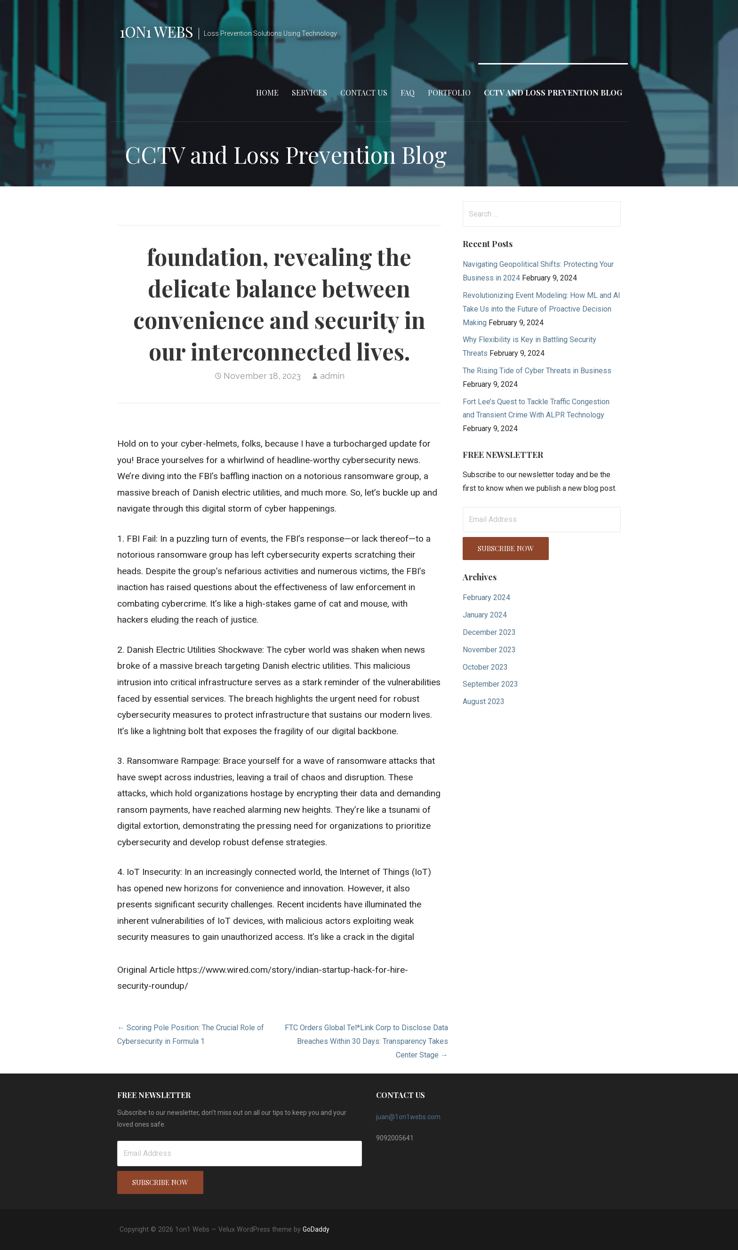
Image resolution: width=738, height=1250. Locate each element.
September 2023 (490, 684)
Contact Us (363, 92)
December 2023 (489, 632)
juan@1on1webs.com (408, 1117)
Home (267, 92)
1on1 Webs (156, 31)
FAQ (408, 92)
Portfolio (449, 92)
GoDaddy (316, 1229)
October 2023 (485, 667)
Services (309, 92)
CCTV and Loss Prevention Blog (553, 92)
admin (332, 376)
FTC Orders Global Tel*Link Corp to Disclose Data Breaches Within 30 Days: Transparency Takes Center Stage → (366, 1041)
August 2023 (484, 701)
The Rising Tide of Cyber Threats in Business (537, 370)
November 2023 (489, 649)
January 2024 (485, 614)
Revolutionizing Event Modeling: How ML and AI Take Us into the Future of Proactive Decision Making (541, 309)
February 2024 (486, 597)
